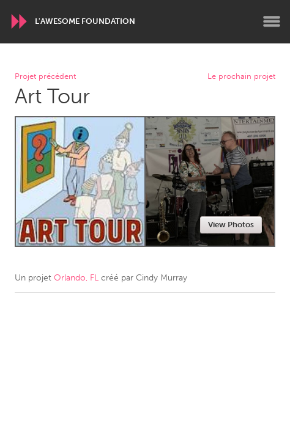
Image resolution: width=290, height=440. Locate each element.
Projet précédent (45, 77)
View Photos (231, 224)
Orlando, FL (76, 278)
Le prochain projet (241, 77)
